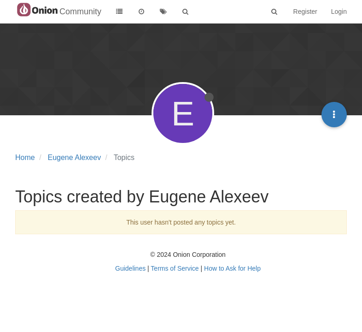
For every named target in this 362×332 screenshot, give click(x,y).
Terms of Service (175, 268)
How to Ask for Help (232, 268)
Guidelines (130, 268)
